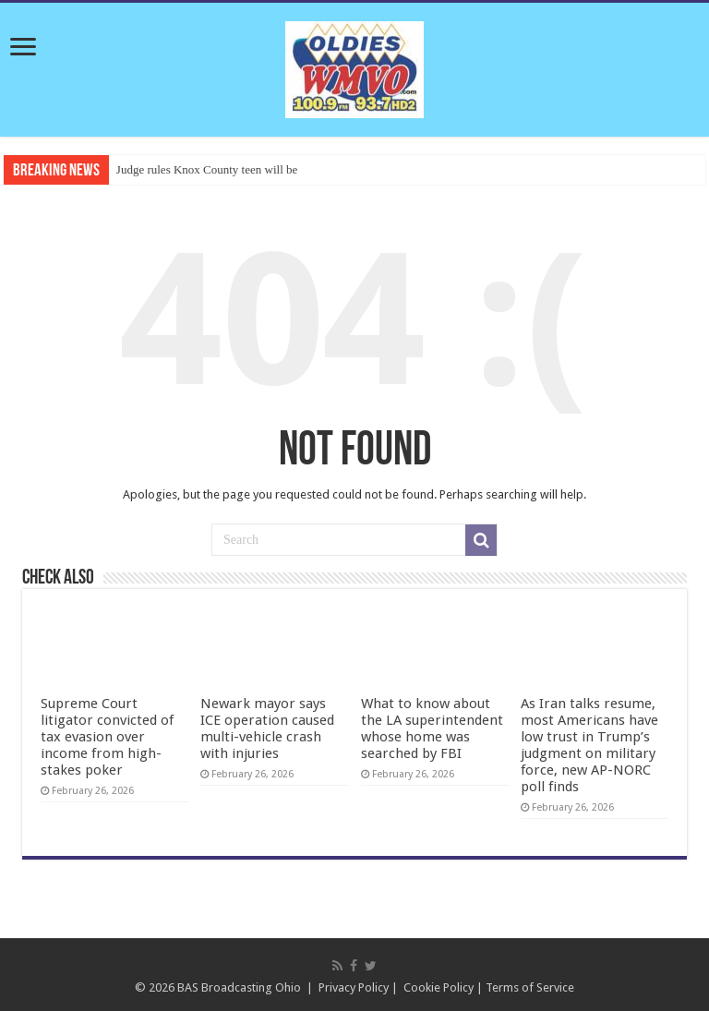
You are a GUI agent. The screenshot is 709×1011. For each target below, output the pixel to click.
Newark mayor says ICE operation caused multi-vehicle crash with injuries (267, 728)
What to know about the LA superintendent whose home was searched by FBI (432, 728)
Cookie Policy (438, 987)
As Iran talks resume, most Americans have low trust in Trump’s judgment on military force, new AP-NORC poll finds (589, 745)
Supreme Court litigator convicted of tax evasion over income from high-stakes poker (107, 736)
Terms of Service (530, 987)
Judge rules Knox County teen (188, 169)
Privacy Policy (353, 987)
